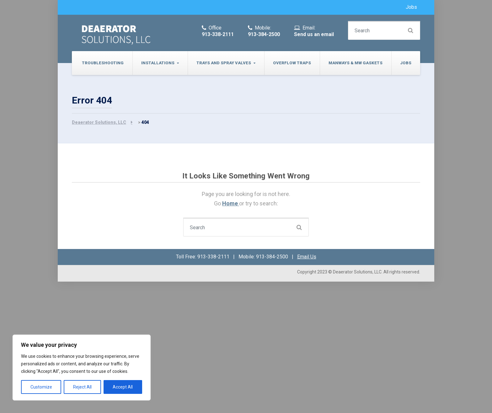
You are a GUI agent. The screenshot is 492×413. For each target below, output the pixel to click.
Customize (41, 386)
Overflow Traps (292, 63)
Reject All (82, 386)
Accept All (123, 386)
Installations (157, 63)
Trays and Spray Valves (223, 63)
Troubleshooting (103, 63)
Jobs (411, 7)
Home (230, 203)
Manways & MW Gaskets (355, 63)
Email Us (306, 257)
